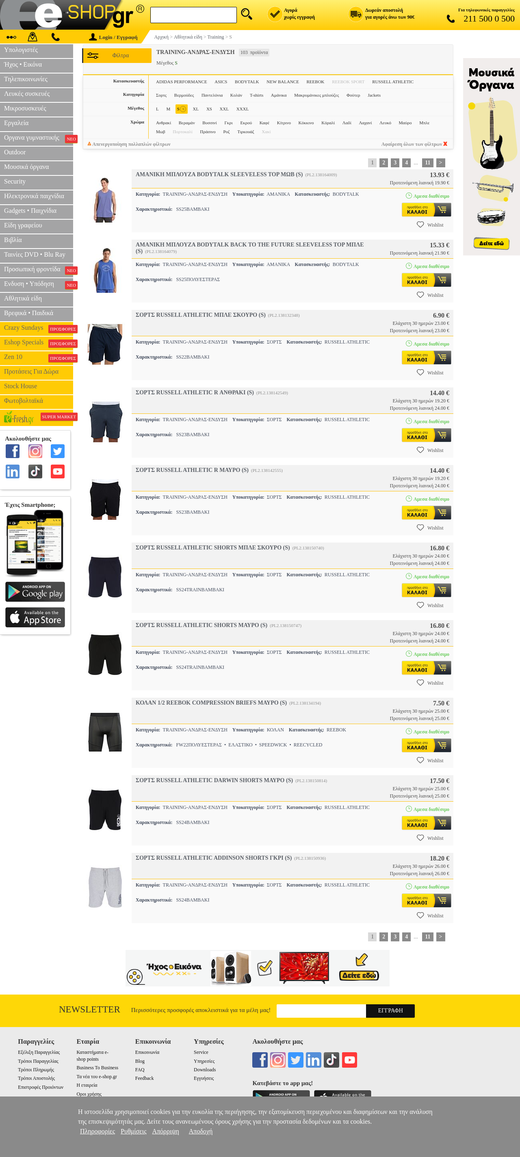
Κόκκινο (306, 122)
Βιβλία (13, 239)
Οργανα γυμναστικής (38, 138)
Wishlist (430, 224)
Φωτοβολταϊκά (23, 400)
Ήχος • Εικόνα (23, 64)
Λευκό (385, 122)
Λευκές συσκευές (27, 93)
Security (15, 181)
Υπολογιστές (21, 49)
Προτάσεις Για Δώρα (31, 371)
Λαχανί (365, 122)
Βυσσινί (209, 122)
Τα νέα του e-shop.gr (96, 1076)
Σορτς (161, 95)
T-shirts (256, 95)
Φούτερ (353, 95)
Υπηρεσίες (204, 1061)
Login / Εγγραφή (113, 37)
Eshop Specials (38, 343)
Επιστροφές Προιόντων (40, 1087)
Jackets (374, 95)
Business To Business (97, 1067)
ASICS (220, 81)
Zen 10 (38, 357)
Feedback (144, 1078)
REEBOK (316, 81)
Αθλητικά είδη (23, 298)
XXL (224, 108)
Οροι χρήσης (88, 1094)
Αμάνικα (279, 95)
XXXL (242, 108)
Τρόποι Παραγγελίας (38, 1061)
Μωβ (160, 131)
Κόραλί (328, 122)
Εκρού (246, 122)
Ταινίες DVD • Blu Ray (34, 254)
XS (209, 108)
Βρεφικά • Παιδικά (28, 312)
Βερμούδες (184, 95)
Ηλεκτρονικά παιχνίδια (34, 195)
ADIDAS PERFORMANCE (181, 81)
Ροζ (226, 131)
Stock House (20, 386)
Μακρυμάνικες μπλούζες (316, 95)
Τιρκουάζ (245, 131)
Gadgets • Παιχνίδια (30, 210)
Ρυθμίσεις (133, 1131)
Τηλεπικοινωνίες (26, 79)
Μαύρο (405, 122)
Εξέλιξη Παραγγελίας (39, 1052)
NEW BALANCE (282, 81)
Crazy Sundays (38, 328)
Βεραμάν (187, 122)
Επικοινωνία (147, 1052)
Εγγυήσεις (204, 1078)
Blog (140, 1061)
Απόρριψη (165, 1131)
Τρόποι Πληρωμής (36, 1070)
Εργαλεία (16, 122)
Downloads (205, 1070)
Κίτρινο (284, 122)
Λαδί (346, 122)
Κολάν (236, 95)
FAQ (140, 1070)
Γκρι (228, 122)
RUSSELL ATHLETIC (393, 81)
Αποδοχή (201, 1131)
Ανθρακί (163, 122)
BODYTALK (247, 81)
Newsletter (89, 1009)
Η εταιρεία (86, 1085)
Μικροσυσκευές (25, 108)
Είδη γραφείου (23, 225)
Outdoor (15, 152)
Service (201, 1052)
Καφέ (264, 122)
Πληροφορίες (97, 1131)
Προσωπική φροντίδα (38, 270)
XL (196, 108)
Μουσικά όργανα (26, 166)
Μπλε (424, 122)
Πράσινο (208, 131)
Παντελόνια (212, 95)
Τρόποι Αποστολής (36, 1078)
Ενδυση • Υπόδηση (38, 284)
